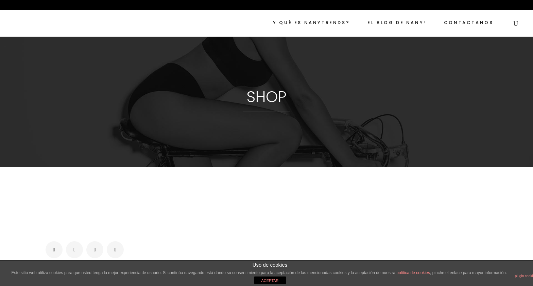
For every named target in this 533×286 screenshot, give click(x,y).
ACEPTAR (269, 281)
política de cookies (413, 272)
